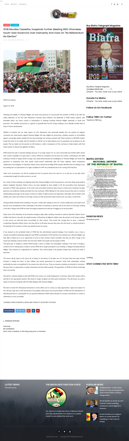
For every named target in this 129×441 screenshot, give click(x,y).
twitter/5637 (105, 267)
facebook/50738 (92, 267)
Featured (14, 25)
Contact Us (22, 4)
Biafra (6, 25)
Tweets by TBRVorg (93, 120)
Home (7, 4)
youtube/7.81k (118, 267)
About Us (14, 4)
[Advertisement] (105, 139)
